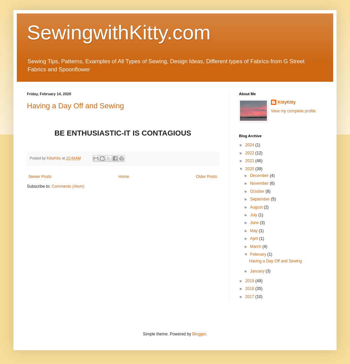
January (258, 271)
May (254, 230)
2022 (250, 153)
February (258, 254)
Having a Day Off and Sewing (75, 106)
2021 (250, 160)
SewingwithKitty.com (119, 32)
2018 (250, 288)
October (258, 191)
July (254, 215)
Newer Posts (40, 176)
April (254, 238)
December (260, 175)
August (257, 207)
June (255, 222)
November (260, 183)
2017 (250, 296)
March (256, 246)
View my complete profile (293, 111)
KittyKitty (286, 102)
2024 (250, 145)
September (260, 199)
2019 (250, 281)
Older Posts (206, 176)
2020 (250, 169)
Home (123, 176)
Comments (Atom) (67, 186)
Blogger (199, 334)
